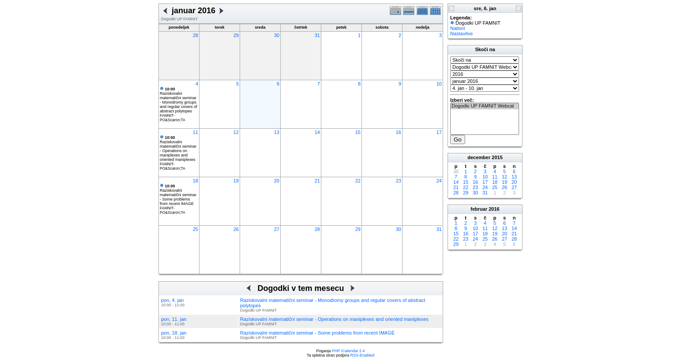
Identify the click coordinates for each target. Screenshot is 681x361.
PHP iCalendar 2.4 (348, 351)
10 (439, 83)
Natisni (457, 28)
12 (236, 132)
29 (236, 35)
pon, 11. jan (174, 319)
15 (358, 132)
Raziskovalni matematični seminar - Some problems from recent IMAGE (178, 195)
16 (398, 132)
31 (317, 35)
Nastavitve (461, 33)
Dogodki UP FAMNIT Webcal (485, 106)
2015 (497, 157)
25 (195, 229)
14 (317, 132)
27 (276, 229)
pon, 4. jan (172, 300)
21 (317, 180)
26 (236, 229)
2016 (494, 209)
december (478, 157)
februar (478, 209)
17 (439, 132)
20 (276, 180)
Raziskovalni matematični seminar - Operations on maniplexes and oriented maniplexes (178, 148)
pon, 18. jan (174, 332)
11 (195, 132)
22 (358, 180)
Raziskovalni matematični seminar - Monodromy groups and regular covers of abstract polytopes (178, 100)
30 (276, 35)
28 (195, 35)
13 (276, 132)
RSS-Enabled (362, 355)
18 (195, 180)
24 (439, 180)
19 (236, 180)
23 (398, 180)
